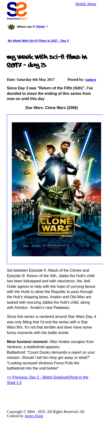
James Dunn (34, 416)
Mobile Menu (86, 4)
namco (90, 80)
